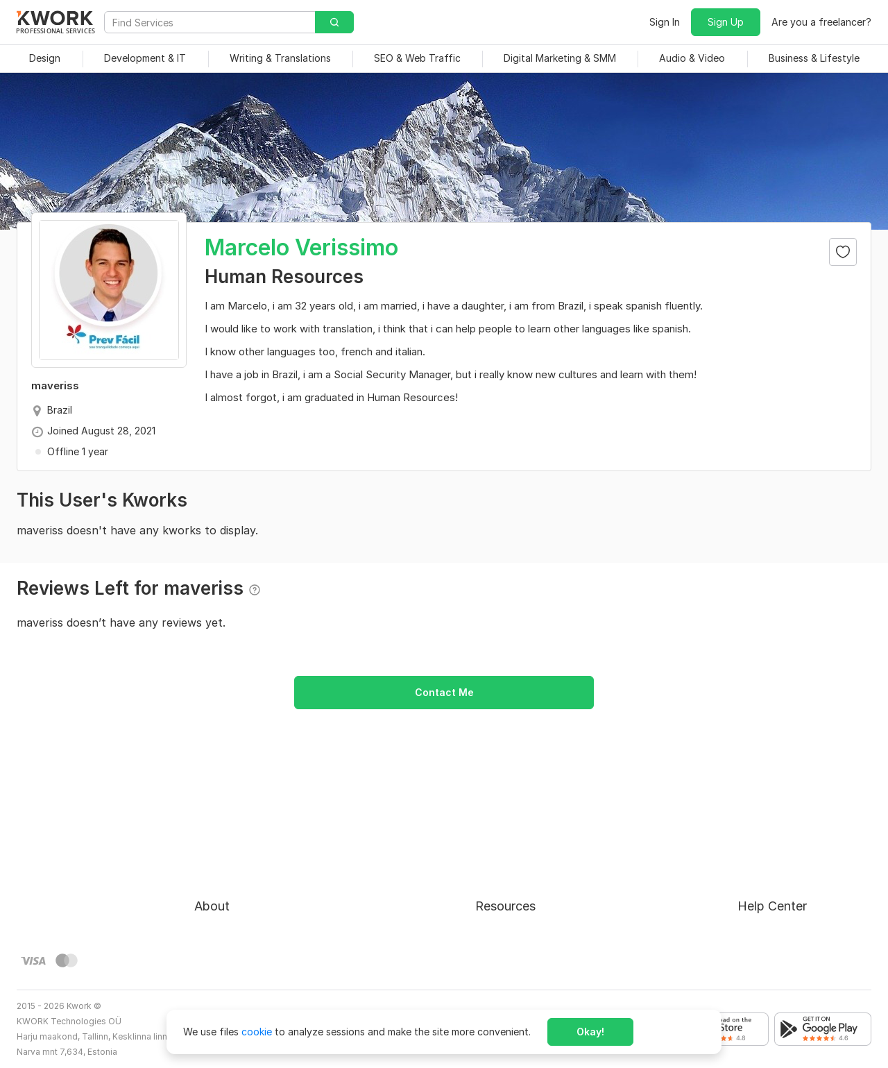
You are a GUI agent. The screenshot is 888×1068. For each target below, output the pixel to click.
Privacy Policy (226, 910)
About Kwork (224, 835)
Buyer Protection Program (254, 860)
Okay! (590, 1031)
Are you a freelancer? (821, 22)
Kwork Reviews (509, 935)
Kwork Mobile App (516, 960)
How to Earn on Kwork (526, 860)
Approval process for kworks (804, 835)
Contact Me (444, 692)
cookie (256, 1031)
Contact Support (777, 885)
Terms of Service (233, 885)
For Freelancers (510, 835)
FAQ (747, 860)
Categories (500, 885)
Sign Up (726, 22)
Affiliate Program (514, 910)
